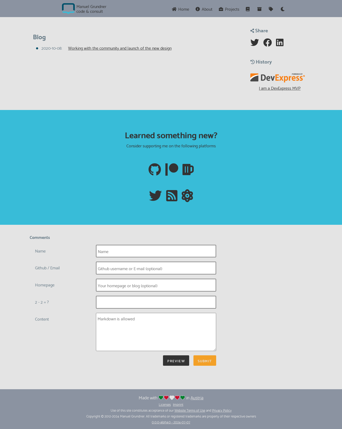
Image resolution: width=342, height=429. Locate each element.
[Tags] (271, 8)
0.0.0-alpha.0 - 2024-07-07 (171, 422)
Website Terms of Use (189, 410)
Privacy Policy (222, 410)
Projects (229, 8)
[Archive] (259, 8)
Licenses (165, 404)
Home (180, 8)
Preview (176, 360)
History (261, 61)
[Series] (248, 8)
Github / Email (47, 267)
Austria (197, 397)
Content (42, 318)
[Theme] (283, 8)
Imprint (178, 404)
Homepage (45, 284)
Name (40, 250)
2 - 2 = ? (42, 301)
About (204, 8)
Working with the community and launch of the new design (120, 47)
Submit (205, 360)
